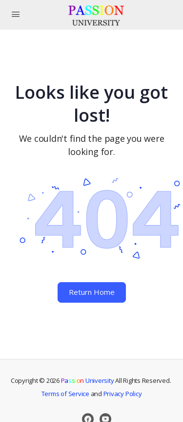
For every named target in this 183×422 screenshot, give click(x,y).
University (87, 380)
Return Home (92, 292)
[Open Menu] (15, 13)
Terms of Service (65, 393)
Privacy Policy (122, 393)
